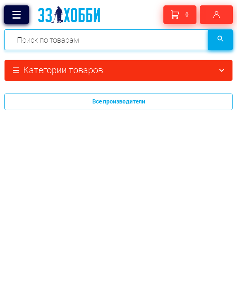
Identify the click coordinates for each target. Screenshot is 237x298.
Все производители (118, 101)
